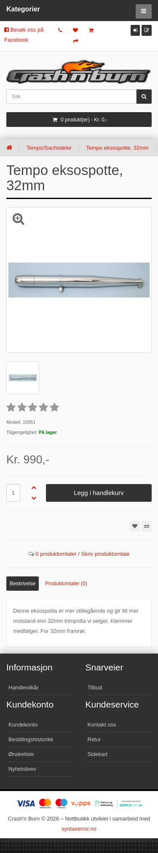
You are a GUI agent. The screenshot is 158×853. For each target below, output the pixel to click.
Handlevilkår (23, 687)
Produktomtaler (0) (66, 584)
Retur (94, 739)
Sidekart (98, 754)
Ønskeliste (21, 754)
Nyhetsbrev (22, 769)
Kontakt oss (102, 724)
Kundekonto (22, 724)
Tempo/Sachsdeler (49, 148)
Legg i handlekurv (98, 492)
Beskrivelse (22, 584)
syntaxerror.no (79, 829)
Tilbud (95, 687)
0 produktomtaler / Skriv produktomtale (82, 554)
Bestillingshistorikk (30, 739)
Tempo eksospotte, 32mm (117, 148)
